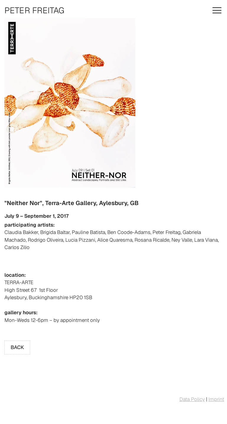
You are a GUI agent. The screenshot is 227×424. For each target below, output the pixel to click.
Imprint (216, 399)
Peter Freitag (34, 10)
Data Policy (192, 399)
